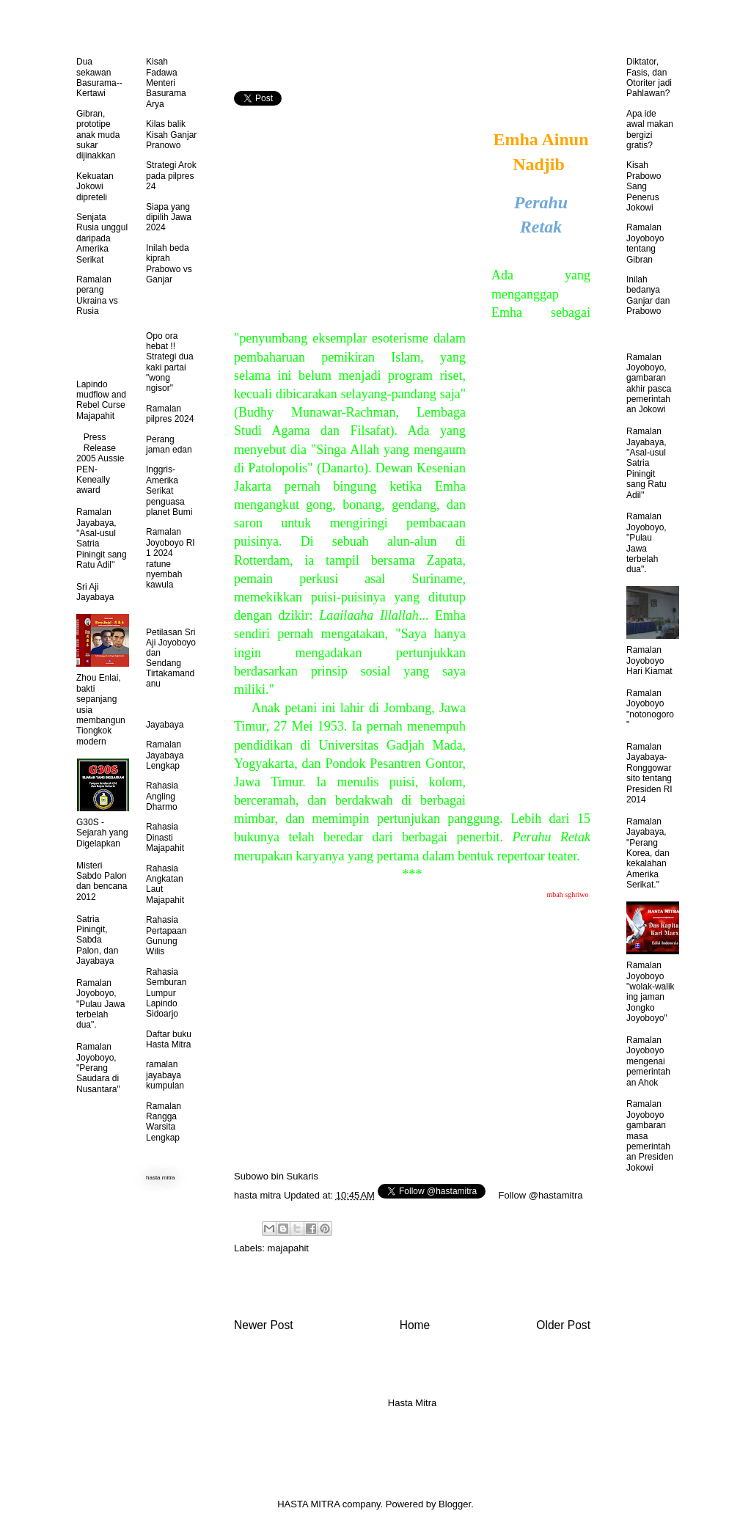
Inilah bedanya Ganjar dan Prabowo (648, 295)
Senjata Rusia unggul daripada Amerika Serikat (102, 238)
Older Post (563, 1325)
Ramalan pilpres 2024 (170, 413)
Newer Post (263, 1325)
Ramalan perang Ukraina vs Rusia (97, 295)
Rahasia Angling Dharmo (162, 796)
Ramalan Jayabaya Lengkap (164, 755)
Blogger (455, 1504)
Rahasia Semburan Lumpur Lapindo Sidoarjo (166, 993)
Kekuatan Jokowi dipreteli (95, 186)
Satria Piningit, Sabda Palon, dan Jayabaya (97, 940)
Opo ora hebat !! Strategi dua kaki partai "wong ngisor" (170, 362)
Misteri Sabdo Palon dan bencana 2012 (101, 881)
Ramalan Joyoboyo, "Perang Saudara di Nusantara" (98, 1068)
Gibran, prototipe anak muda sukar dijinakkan (98, 135)
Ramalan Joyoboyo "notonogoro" (650, 709)
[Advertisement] (357, 212)
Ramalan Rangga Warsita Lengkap (163, 1122)
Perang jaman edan (169, 444)
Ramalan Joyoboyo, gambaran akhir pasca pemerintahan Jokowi (648, 383)
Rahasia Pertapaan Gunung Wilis (166, 935)
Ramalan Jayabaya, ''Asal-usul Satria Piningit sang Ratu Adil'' (646, 463)
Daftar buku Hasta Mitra (168, 1039)
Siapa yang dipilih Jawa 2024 (168, 217)
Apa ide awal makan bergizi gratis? (649, 129)
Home (415, 1325)
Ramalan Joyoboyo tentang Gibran (645, 243)
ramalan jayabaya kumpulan (165, 1075)
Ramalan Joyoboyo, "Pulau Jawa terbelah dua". (100, 1004)
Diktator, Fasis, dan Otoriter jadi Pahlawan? (649, 77)
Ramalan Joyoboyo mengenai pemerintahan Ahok (648, 1061)
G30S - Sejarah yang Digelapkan (102, 833)
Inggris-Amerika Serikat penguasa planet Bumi (169, 490)
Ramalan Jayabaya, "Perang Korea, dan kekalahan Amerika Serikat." (648, 853)
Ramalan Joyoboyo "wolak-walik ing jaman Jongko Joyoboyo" (650, 991)
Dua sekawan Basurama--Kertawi (99, 77)
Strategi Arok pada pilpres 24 (171, 175)
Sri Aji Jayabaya (95, 592)
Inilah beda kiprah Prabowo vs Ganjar (169, 264)
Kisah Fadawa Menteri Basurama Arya (166, 82)
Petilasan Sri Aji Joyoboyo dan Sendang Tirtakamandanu (171, 658)
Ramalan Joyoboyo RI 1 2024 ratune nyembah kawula (170, 558)
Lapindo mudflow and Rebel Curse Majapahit (101, 400)
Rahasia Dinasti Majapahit (165, 837)
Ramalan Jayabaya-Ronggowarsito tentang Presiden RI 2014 (649, 773)
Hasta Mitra (412, 1402)
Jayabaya (164, 725)
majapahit (288, 1248)
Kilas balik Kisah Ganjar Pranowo (171, 134)
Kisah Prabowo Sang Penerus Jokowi (643, 186)
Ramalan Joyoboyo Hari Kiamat (649, 660)
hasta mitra (257, 1195)
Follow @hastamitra (541, 1195)
